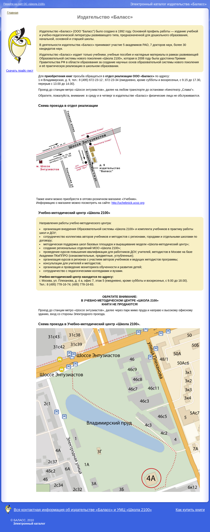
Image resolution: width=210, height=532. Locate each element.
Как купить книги (190, 510)
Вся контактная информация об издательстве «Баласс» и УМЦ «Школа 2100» (83, 510)
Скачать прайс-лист (19, 49)
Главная (12, 12)
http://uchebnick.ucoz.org (127, 202)
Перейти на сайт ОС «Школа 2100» (24, 4)
